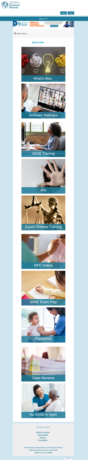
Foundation (43, 440)
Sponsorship (43, 435)
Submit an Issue (43, 432)
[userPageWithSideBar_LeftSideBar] (15, 23)
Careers (43, 438)
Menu (43, 18)
